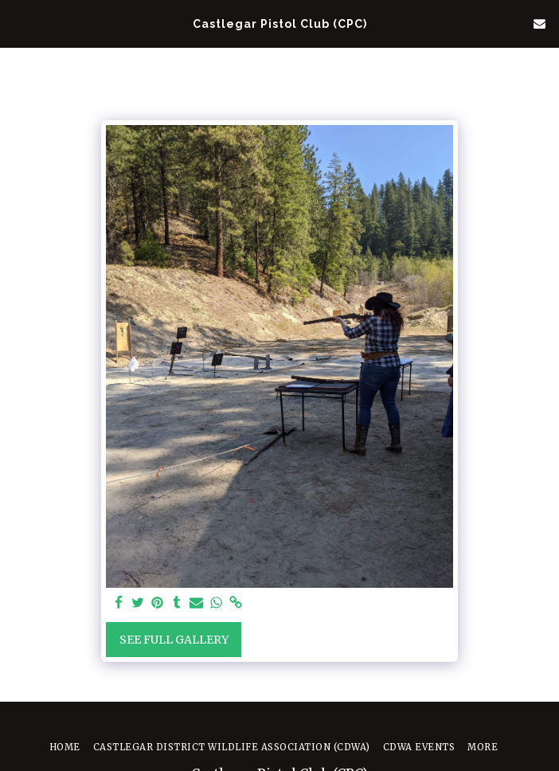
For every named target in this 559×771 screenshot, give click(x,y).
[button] (17, 22)
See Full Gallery (174, 639)
